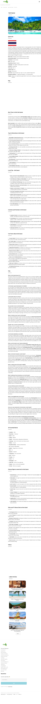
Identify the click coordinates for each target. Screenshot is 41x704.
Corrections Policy (3, 694)
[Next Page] (18, 633)
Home (1, 7)
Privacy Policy (10, 686)
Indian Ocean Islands (10, 7)
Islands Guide (5, 7)
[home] (5, 1)
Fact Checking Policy (9, 694)
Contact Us (19, 694)
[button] (39, 1)
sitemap (14, 694)
